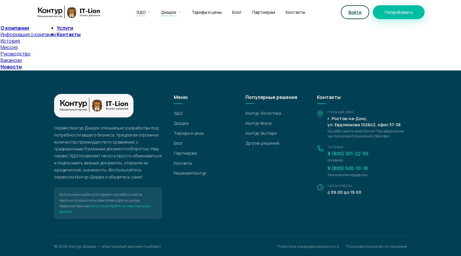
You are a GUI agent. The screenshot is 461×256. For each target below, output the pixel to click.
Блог (237, 12)
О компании (15, 28)
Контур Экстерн (261, 133)
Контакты (295, 12)
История (10, 41)
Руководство (16, 53)
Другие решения (262, 143)
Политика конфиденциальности (308, 246)
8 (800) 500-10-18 (348, 168)
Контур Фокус (258, 123)
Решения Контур (190, 173)
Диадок (171, 12)
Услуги (65, 28)
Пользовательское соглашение (376, 246)
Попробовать (399, 12)
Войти (355, 12)
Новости (11, 66)
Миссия (9, 47)
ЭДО (143, 12)
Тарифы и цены (207, 12)
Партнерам (263, 12)
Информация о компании (28, 34)
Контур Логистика (263, 113)
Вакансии (11, 60)
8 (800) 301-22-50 (348, 153)
